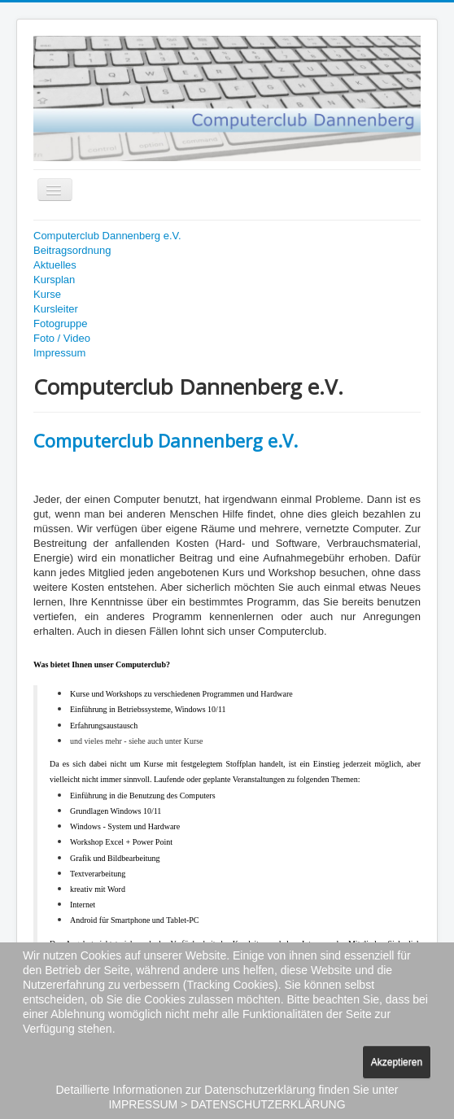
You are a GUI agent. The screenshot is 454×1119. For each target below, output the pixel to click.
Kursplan (54, 279)
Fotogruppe (60, 323)
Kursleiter (55, 309)
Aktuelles (54, 265)
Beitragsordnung (72, 250)
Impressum (59, 353)
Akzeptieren (396, 1062)
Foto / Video (61, 338)
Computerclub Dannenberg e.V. (107, 235)
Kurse (47, 294)
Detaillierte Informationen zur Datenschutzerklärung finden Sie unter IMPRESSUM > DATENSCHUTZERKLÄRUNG (226, 1097)
